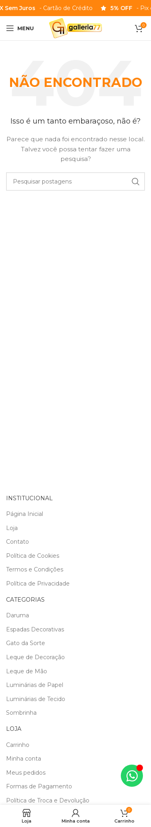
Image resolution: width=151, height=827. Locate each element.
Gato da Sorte (25, 643)
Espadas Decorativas (35, 629)
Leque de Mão (26, 671)
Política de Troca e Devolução (47, 800)
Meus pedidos (26, 772)
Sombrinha (21, 712)
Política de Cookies (32, 555)
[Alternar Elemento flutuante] (132, 776)
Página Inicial (24, 514)
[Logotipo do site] (75, 27)
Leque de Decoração (35, 657)
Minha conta (23, 758)
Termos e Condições (34, 569)
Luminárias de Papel (34, 685)
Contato (17, 541)
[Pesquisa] (75, 181)
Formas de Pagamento (39, 786)
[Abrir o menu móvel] (20, 28)
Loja (12, 528)
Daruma (17, 615)
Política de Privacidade (38, 583)
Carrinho (17, 745)
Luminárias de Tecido (35, 699)
